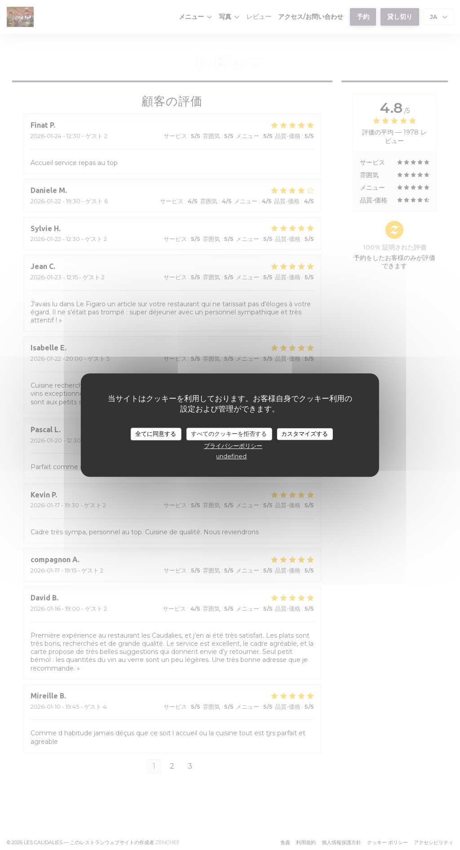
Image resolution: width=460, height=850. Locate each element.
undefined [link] (231, 456)
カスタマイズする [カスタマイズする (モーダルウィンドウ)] (304, 433)
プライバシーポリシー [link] (233, 445)
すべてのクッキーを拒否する (229, 433)
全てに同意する (155, 433)
